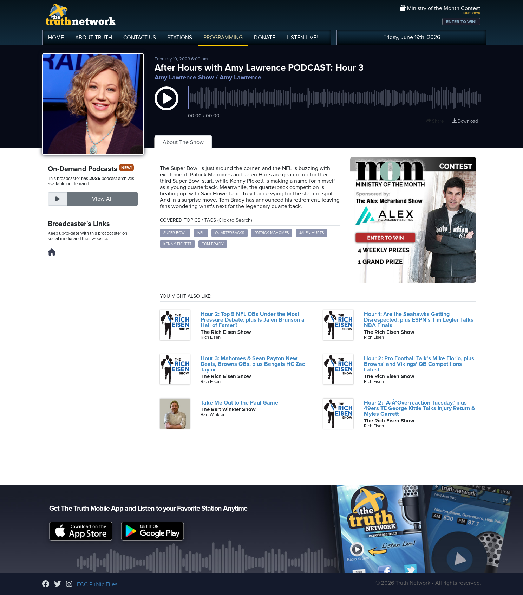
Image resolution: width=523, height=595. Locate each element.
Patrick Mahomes (272, 233)
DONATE (264, 37)
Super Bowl (175, 233)
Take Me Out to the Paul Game (239, 402)
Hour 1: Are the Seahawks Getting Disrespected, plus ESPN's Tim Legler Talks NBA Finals (418, 320)
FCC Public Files (97, 584)
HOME (56, 37)
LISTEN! (302, 37)
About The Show (183, 142)
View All (102, 198)
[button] (166, 105)
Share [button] (435, 121)
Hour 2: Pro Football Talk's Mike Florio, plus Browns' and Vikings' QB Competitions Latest (419, 364)
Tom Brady (213, 244)
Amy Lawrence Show (184, 77)
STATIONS (179, 37)
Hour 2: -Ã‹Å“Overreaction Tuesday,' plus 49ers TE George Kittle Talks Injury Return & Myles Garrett (419, 408)
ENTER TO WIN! (461, 21)
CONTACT (139, 37)
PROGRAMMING (223, 37)
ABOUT (93, 37)
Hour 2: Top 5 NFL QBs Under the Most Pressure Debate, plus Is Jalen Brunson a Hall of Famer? (253, 320)
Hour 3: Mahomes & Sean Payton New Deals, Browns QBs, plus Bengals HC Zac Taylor (253, 364)
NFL (200, 233)
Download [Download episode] (465, 121)
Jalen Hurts (311, 233)
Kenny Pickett (177, 244)
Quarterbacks (229, 233)
